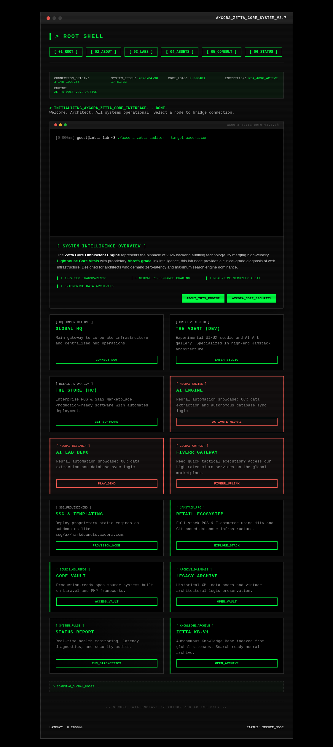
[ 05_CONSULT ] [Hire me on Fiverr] (222, 44)
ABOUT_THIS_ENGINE (203, 300)
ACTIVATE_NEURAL (226, 425)
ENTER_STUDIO (226, 363)
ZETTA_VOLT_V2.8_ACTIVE (75, 87)
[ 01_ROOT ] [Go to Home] (66, 44)
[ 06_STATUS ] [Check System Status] (264, 44)
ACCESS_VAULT (106, 608)
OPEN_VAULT (227, 608)
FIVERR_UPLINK (227, 488)
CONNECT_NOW (106, 363)
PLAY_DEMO (106, 488)
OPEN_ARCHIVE (226, 671)
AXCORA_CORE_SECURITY (251, 300)
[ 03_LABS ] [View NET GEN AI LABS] (141, 44)
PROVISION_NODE (106, 551)
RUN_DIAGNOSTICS (106, 671)
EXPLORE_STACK (227, 551)
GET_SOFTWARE (106, 425)
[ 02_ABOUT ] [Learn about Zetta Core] (103, 44)
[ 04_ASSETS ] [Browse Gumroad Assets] (180, 44)
